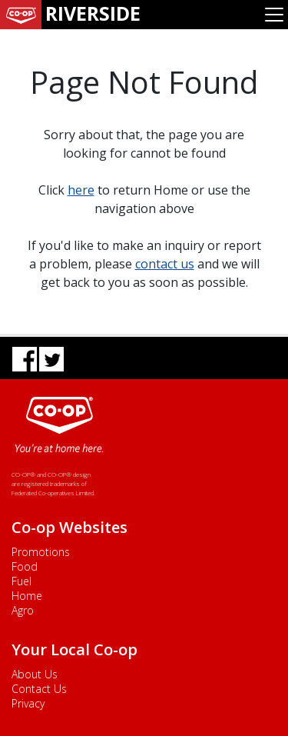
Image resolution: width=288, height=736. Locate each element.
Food (25, 566)
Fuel (21, 581)
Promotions (41, 552)
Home (27, 595)
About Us (35, 674)
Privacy (28, 703)
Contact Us (39, 688)
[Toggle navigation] (274, 14)
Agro (23, 610)
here (81, 190)
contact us (164, 263)
